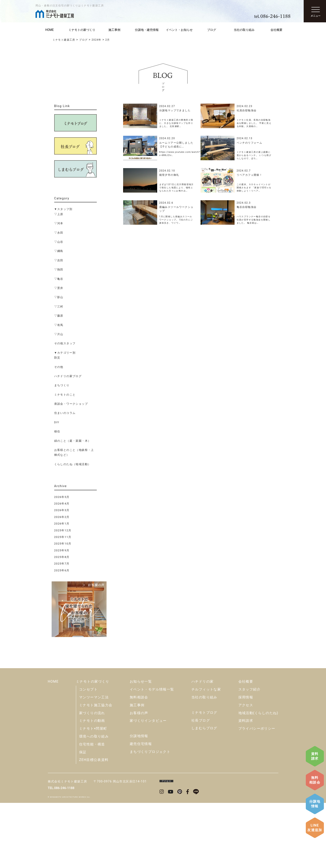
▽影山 (58, 297)
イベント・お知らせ (179, 29)
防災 (57, 357)
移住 (57, 431)
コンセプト (88, 741)
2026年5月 (62, 497)
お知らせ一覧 (141, 734)
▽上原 (58, 214)
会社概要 (276, 29)
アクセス (245, 757)
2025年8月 (62, 557)
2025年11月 (62, 537)
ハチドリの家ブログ (68, 376)
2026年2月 (62, 517)
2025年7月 (62, 563)
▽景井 (58, 288)
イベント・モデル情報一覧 (152, 741)
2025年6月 (62, 570)
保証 (83, 804)
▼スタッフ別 (63, 209)
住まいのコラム (65, 413)
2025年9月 (62, 550)
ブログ (211, 29)
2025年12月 (62, 530)
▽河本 (58, 223)
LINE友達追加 (314, 827)
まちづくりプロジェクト (150, 804)
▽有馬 (58, 325)
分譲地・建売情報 (147, 29)
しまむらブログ (204, 780)
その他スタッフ (65, 343)
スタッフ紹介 (249, 741)
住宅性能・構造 (92, 796)
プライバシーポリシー (256, 781)
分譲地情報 (314, 803)
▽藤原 (58, 315)
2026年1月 (62, 523)
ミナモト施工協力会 (95, 757)
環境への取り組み (94, 788)
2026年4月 (62, 503)
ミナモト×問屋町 (93, 781)
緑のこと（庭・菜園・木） (72, 440)
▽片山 (58, 334)
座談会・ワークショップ (71, 403)
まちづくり (62, 385)
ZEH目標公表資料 (94, 812)
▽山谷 (58, 241)
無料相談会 (314, 780)
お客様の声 (139, 765)
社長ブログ (200, 773)
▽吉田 (58, 260)
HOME (49, 29)
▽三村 (58, 306)
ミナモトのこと (65, 394)
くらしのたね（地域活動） (72, 464)
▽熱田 (58, 269)
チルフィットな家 (206, 741)
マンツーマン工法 (94, 749)
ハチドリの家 (202, 734)
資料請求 (315, 756)
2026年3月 (62, 510)
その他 (58, 367)
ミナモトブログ (204, 765)
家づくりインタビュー (148, 773)
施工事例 (114, 29)
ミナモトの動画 (92, 773)
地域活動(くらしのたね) (258, 765)
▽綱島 (58, 251)
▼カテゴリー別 (65, 352)
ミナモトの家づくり (81, 29)
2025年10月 (62, 543)
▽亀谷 (58, 278)
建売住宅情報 (141, 796)
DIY (56, 422)
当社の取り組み (244, 29)
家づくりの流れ (92, 765)
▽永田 (58, 232)
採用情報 (245, 749)
